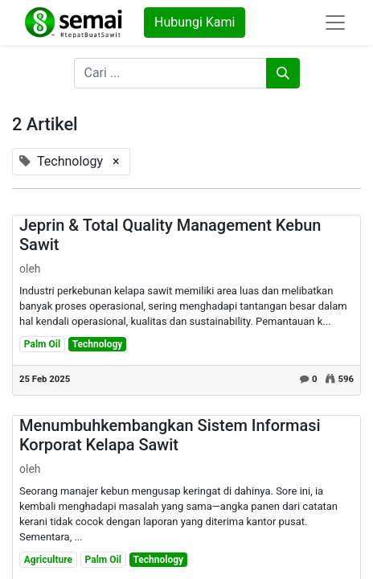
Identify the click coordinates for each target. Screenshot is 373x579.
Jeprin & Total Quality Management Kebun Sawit (170, 235)
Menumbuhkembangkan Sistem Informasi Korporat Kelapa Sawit (170, 435)
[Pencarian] (283, 73)
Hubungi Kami (194, 22)
